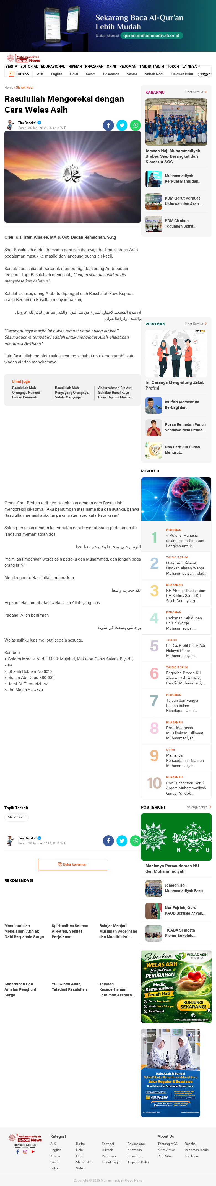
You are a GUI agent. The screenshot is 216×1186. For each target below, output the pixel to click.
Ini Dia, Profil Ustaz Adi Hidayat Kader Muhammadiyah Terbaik (185, 651)
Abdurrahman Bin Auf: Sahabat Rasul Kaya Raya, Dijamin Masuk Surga (115, 393)
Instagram (25, 1153)
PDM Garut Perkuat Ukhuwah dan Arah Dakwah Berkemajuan (184, 202)
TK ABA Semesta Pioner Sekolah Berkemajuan (180, 933)
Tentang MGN (168, 1144)
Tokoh (173, 66)
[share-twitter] (121, 125)
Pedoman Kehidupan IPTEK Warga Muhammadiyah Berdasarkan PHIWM (184, 624)
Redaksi (190, 1144)
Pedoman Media (197, 1150)
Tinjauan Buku (182, 74)
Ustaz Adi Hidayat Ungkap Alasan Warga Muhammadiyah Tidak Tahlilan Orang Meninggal (185, 569)
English (56, 74)
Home (8, 88)
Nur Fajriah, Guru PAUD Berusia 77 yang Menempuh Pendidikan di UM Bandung (185, 911)
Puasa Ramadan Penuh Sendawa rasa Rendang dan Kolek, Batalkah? (186, 428)
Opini (111, 66)
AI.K (40, 74)
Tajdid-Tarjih (152, 66)
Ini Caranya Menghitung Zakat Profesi (174, 386)
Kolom (90, 74)
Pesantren (111, 74)
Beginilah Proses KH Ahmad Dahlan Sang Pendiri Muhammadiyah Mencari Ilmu (186, 678)
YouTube (32, 1153)
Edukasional (53, 66)
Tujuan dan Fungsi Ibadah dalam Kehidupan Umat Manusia (182, 706)
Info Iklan (191, 1156)
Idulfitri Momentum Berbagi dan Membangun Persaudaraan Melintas (186, 405)
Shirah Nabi (154, 74)
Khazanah (94, 66)
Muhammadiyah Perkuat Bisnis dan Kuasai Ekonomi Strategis (181, 179)
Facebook (17, 1153)
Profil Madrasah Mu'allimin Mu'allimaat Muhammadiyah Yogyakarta (184, 733)
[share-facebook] (108, 125)
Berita (11, 66)
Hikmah (75, 66)
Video (80, 1168)
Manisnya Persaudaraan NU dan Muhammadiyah (185, 761)
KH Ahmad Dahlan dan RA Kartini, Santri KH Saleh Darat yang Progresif (185, 596)
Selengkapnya (197, 807)
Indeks (18, 74)
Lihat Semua (194, 92)
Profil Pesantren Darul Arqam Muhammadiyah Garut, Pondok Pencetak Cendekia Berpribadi (186, 788)
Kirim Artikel (167, 1150)
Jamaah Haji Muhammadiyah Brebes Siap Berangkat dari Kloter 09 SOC (172, 156)
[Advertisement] (72, 453)
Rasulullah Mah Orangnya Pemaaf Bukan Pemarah (26, 392)
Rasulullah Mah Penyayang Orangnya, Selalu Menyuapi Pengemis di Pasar (72, 393)
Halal (74, 74)
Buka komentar (72, 864)
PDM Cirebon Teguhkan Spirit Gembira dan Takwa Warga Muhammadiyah (185, 224)
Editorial (29, 66)
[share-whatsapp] (135, 125)
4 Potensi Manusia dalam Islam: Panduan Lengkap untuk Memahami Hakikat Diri (185, 541)
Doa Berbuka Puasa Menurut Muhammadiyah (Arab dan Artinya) (184, 450)
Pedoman (127, 66)
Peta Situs (165, 1156)
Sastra (132, 74)
